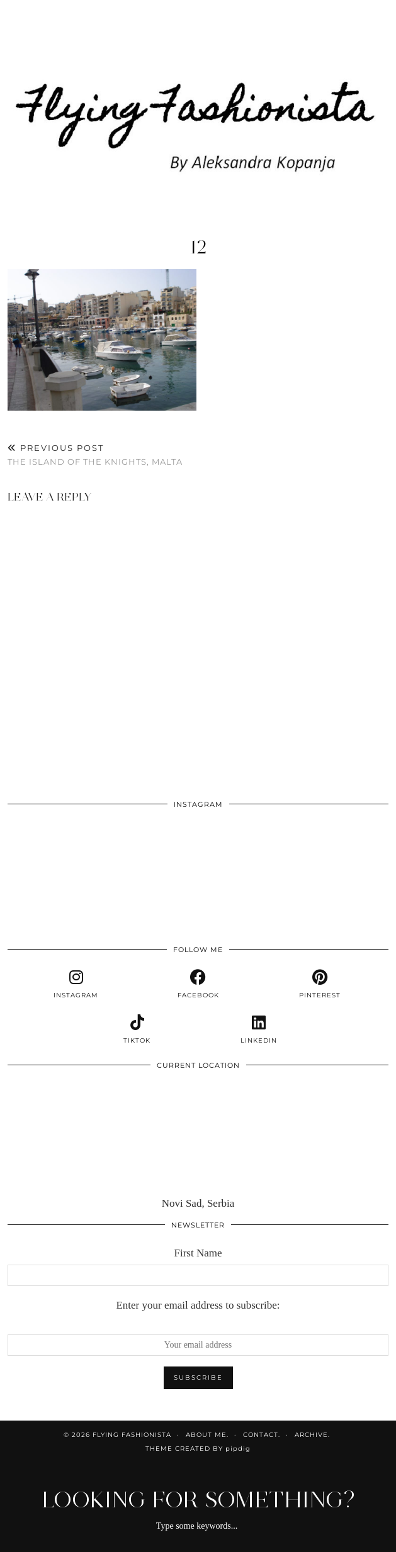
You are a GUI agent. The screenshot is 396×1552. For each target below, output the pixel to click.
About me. (207, 1435)
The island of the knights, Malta (95, 455)
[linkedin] (259, 1029)
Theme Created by (198, 1448)
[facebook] (198, 984)
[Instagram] (46, 854)
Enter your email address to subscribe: (198, 1305)
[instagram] (76, 984)
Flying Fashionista (132, 1435)
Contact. (261, 1435)
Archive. (312, 1435)
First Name (198, 1253)
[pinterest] (320, 984)
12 (198, 246)
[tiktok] (137, 1029)
